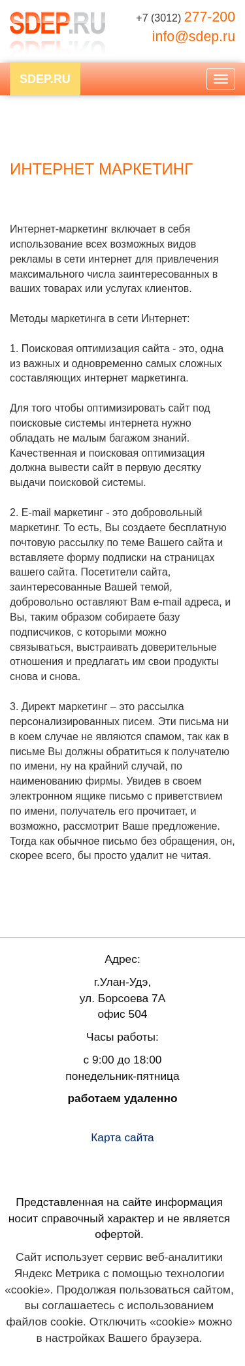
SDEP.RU (45, 79)
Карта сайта (122, 1137)
